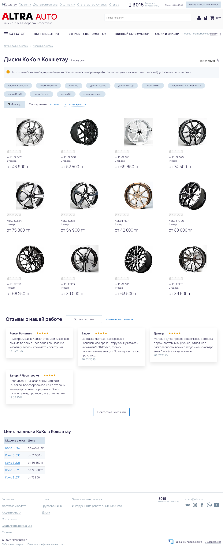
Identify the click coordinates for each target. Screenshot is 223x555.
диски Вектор (126, 85)
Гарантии (25, 4)
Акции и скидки (167, 34)
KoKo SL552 (12, 448)
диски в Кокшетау (18, 85)
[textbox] (148, 17)
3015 (138, 5)
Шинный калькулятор (132, 34)
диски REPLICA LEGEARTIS (186, 85)
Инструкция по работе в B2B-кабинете (97, 506)
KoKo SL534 (12, 477)
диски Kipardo (98, 85)
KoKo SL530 (12, 455)
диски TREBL (153, 85)
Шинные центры (46, 34)
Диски (46, 512)
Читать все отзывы (118, 319)
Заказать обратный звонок (203, 4)
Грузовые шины (52, 506)
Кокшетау (10, 4)
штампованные (48, 85)
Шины (45, 499)
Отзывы (114, 4)
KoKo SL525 (12, 470)
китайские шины (92, 94)
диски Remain (41, 94)
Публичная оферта (12, 544)
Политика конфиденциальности (45, 544)
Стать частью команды (92, 4)
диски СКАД (15, 94)
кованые (73, 85)
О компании (67, 4)
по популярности (75, 104)
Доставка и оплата (45, 4)
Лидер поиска (213, 541)
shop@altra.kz (194, 499)
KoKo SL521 (12, 462)
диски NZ (66, 94)
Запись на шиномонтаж (87, 34)
